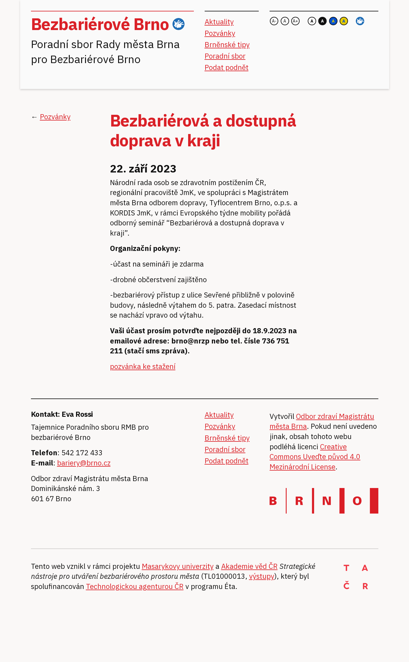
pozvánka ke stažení (143, 366)
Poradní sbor (225, 56)
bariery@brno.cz (84, 463)
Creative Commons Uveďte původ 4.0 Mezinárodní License (315, 456)
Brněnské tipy (227, 44)
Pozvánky (220, 33)
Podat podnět (227, 67)
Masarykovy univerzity (178, 566)
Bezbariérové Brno (100, 24)
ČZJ (178, 24)
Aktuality (219, 21)
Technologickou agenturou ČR (135, 586)
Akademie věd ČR (249, 566)
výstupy (261, 576)
